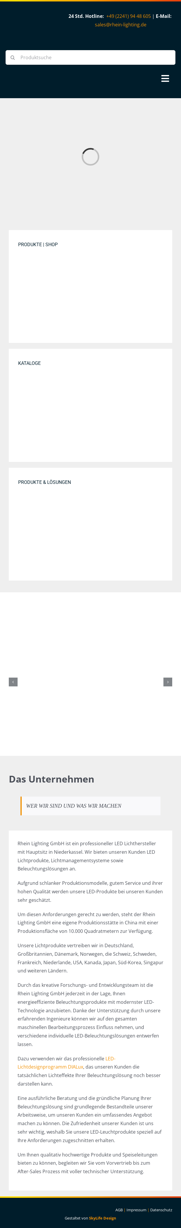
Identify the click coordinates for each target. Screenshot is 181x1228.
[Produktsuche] (91, 57)
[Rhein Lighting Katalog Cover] (90, 405)
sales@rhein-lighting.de (120, 24)
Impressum (136, 1209)
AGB (119, 1209)
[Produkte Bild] (90, 286)
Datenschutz (161, 1209)
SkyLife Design (102, 1218)
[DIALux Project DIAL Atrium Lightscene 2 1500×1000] (90, 524)
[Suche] (13, 57)
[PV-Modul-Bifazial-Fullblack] (90, 626)
